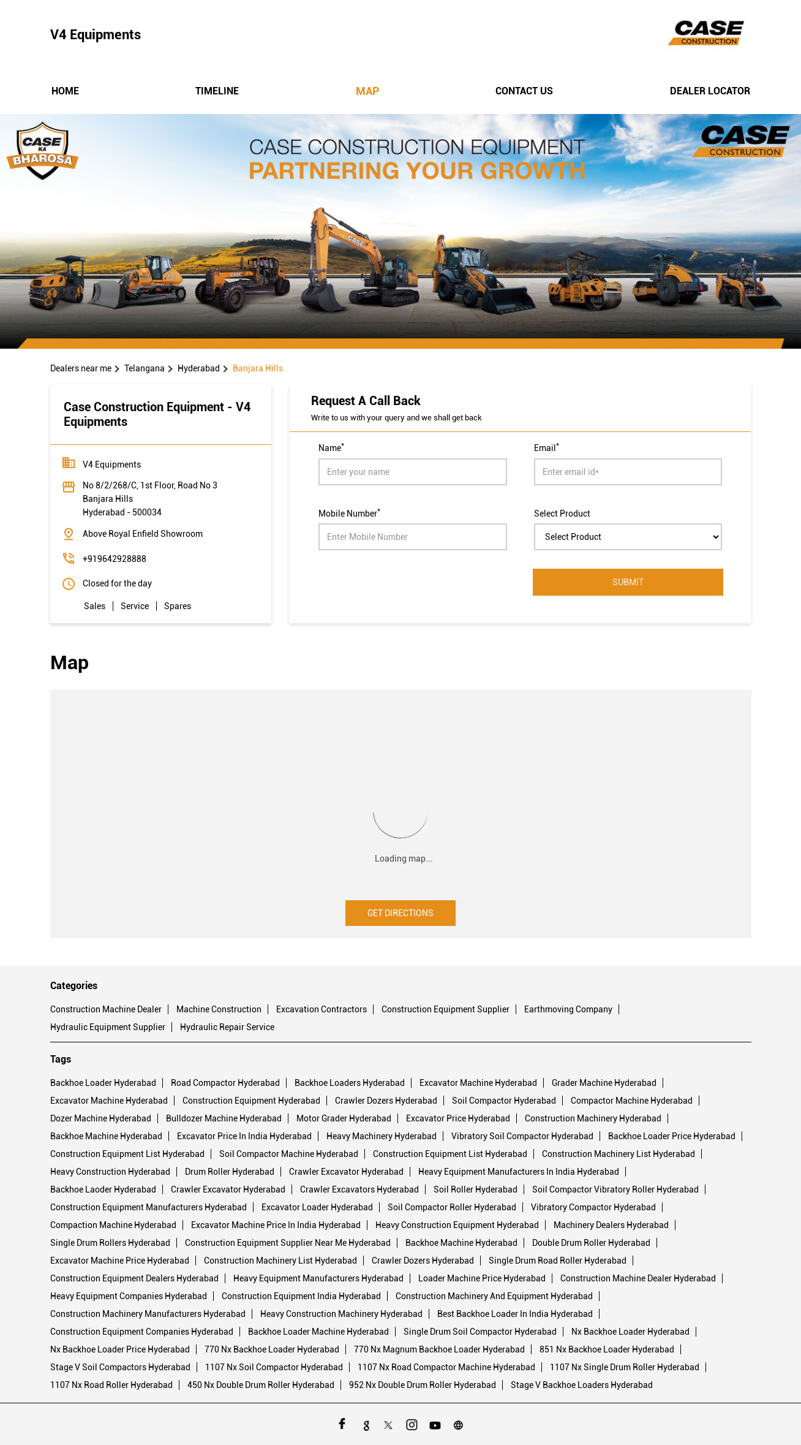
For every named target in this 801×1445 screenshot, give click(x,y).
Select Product (562, 513)
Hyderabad (199, 368)
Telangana (144, 368)
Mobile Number (349, 512)
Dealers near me (80, 368)
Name (331, 447)
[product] (628, 536)
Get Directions (400, 913)
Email (546, 447)
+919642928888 (114, 559)
